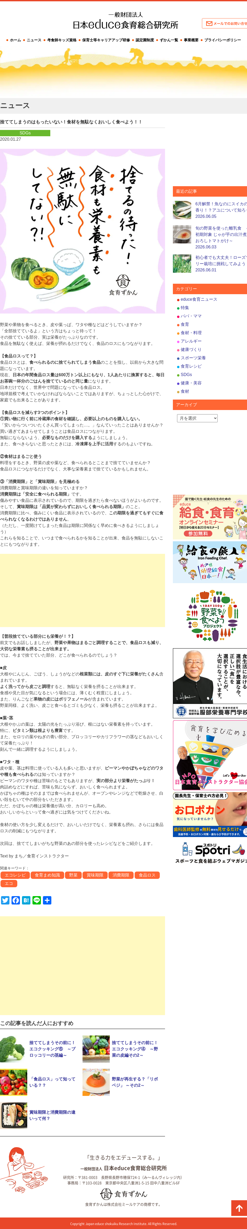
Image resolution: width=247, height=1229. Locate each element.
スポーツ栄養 (193, 358)
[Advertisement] (82, 590)
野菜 (73, 875)
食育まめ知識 (47, 875)
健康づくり (191, 349)
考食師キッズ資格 (61, 40)
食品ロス (147, 875)
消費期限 (121, 875)
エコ (9, 883)
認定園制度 (145, 40)
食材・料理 (191, 333)
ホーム (15, 40)
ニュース (34, 40)
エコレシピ (15, 875)
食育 (185, 324)
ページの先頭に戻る (239, 1208)
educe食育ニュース (199, 299)
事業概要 (191, 40)
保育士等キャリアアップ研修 (106, 40)
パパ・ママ (191, 316)
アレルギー (191, 341)
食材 (185, 391)
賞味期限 (95, 875)
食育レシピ (191, 366)
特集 (185, 307)
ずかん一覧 (169, 40)
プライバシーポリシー (222, 40)
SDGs (186, 374)
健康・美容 (191, 383)
